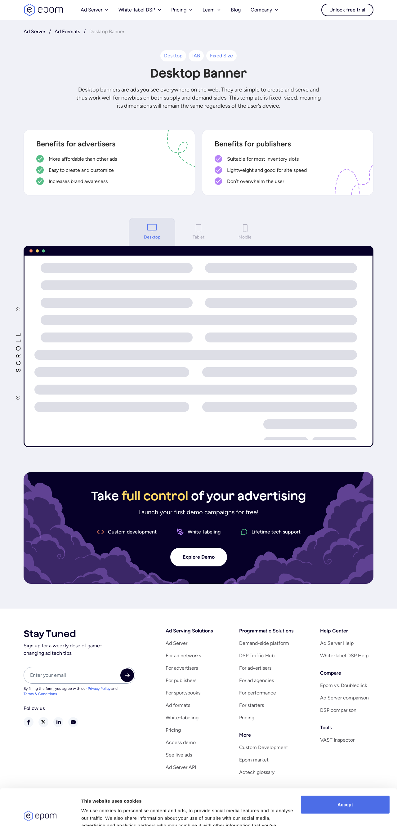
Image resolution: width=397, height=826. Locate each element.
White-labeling (182, 718)
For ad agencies (256, 680)
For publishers (181, 680)
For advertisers (182, 668)
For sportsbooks (183, 693)
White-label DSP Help (344, 656)
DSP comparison (338, 710)
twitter (43, 722)
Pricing (173, 730)
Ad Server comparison (344, 698)
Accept (345, 768)
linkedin (58, 722)
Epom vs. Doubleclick (343, 685)
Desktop (173, 56)
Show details (95, 813)
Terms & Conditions (40, 694)
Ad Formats (67, 31)
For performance (257, 693)
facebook (28, 722)
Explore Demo (199, 557)
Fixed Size (221, 56)
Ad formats (178, 705)
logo (43, 10)
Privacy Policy (99, 688)
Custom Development (263, 747)
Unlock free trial (347, 10)
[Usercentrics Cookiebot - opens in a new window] (40, 814)
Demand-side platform (264, 643)
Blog (236, 10)
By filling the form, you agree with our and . (71, 691)
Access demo (181, 742)
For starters (251, 705)
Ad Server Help (337, 643)
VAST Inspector (337, 740)
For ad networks (183, 656)
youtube (73, 722)
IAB (196, 56)
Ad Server (34, 31)
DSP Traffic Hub (256, 656)
